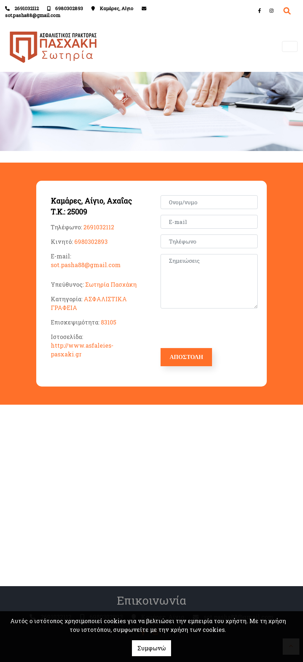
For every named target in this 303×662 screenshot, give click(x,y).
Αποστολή (186, 357)
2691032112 (26, 8)
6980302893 (69, 8)
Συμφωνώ (151, 648)
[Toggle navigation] (290, 46)
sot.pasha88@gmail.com (32, 15)
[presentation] (217, 328)
